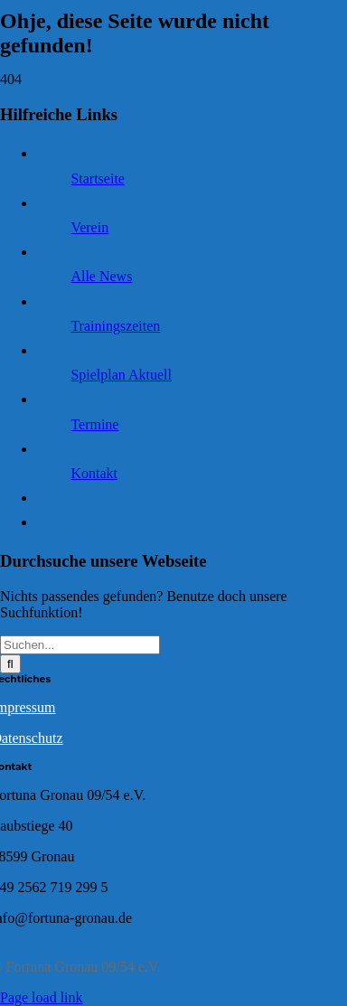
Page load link (41, 997)
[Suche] (10, 663)
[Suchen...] (80, 644)
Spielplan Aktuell (121, 374)
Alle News (101, 276)
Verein (89, 227)
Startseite (97, 178)
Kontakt (93, 473)
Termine (94, 424)
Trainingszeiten (115, 326)
